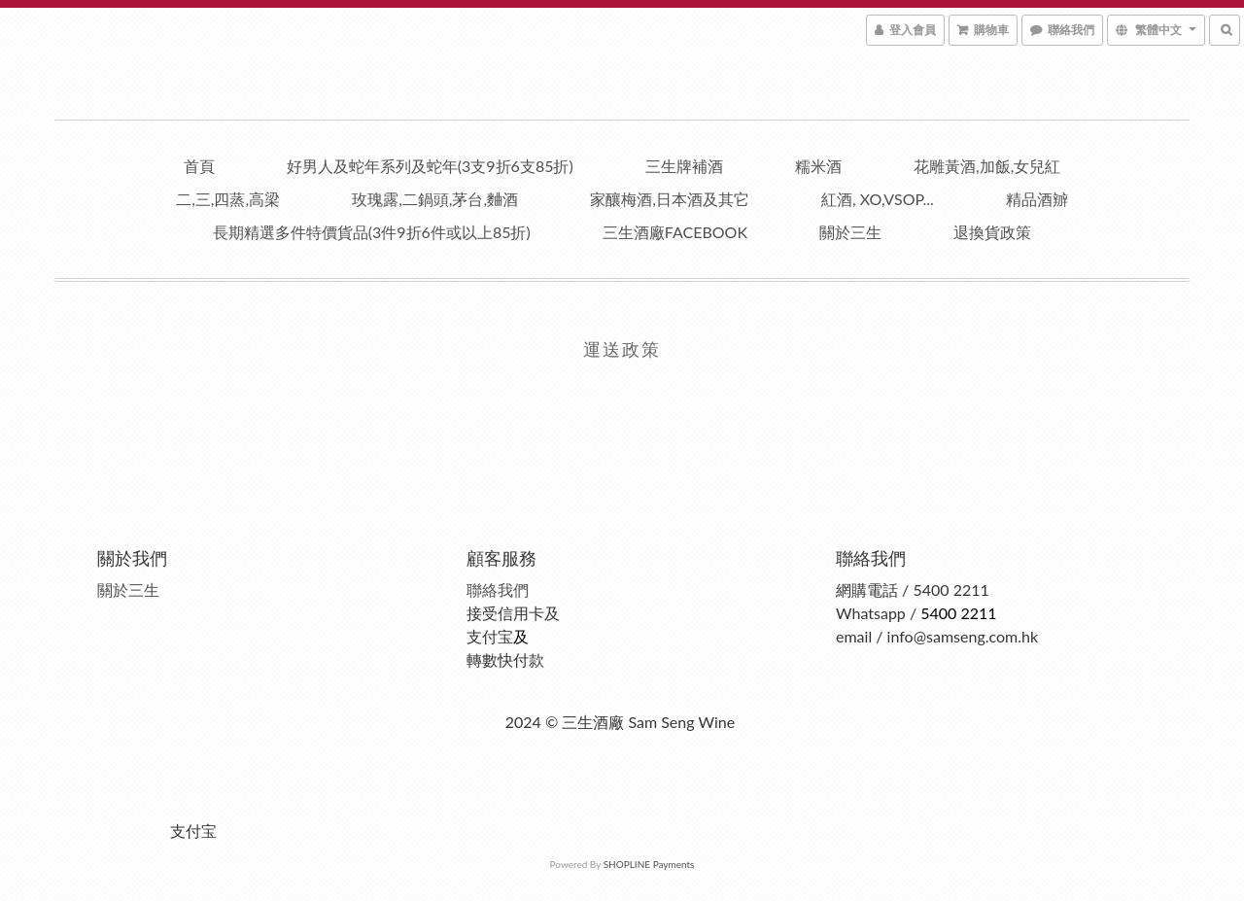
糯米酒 (818, 165)
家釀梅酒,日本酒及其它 (669, 199)
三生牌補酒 (684, 165)
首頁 (199, 165)
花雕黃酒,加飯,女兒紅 (987, 165)
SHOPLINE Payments (649, 864)
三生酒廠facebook (675, 232)
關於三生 (850, 232)
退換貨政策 (992, 232)
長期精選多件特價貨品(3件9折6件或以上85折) (372, 232)
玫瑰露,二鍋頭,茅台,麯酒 (435, 199)
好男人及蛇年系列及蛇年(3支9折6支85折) (430, 165)
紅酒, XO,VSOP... (877, 199)
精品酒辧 (1037, 199)
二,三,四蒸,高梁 (228, 199)
